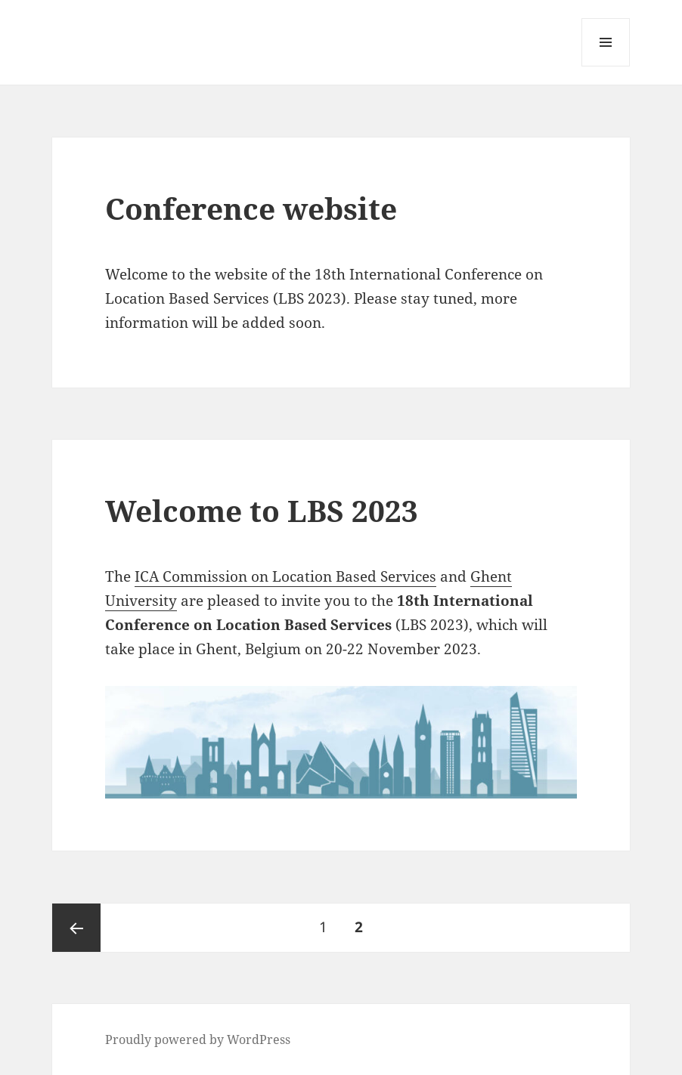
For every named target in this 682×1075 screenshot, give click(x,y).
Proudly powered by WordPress (197, 1039)
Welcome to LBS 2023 (261, 510)
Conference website (251, 208)
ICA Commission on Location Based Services (285, 576)
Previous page (76, 928)
